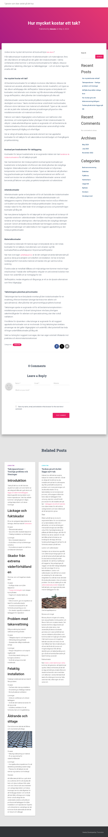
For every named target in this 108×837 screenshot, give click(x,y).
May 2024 (85, 144)
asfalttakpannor (26, 255)
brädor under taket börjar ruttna (54, 663)
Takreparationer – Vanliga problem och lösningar (18, 472)
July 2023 (85, 149)
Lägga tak (17, 344)
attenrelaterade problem (50, 585)
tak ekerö (50, 52)
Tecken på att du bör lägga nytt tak (51, 470)
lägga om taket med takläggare (18, 493)
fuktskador (28, 523)
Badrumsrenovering (89, 167)
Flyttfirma (85, 175)
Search (83, 53)
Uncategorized (87, 196)
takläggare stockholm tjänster (55, 504)
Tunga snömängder (15, 590)
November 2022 (87, 153)
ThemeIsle (100, 832)
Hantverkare (86, 179)
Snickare (85, 192)
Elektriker (85, 171)
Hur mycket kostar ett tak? (91, 78)
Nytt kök (85, 188)
